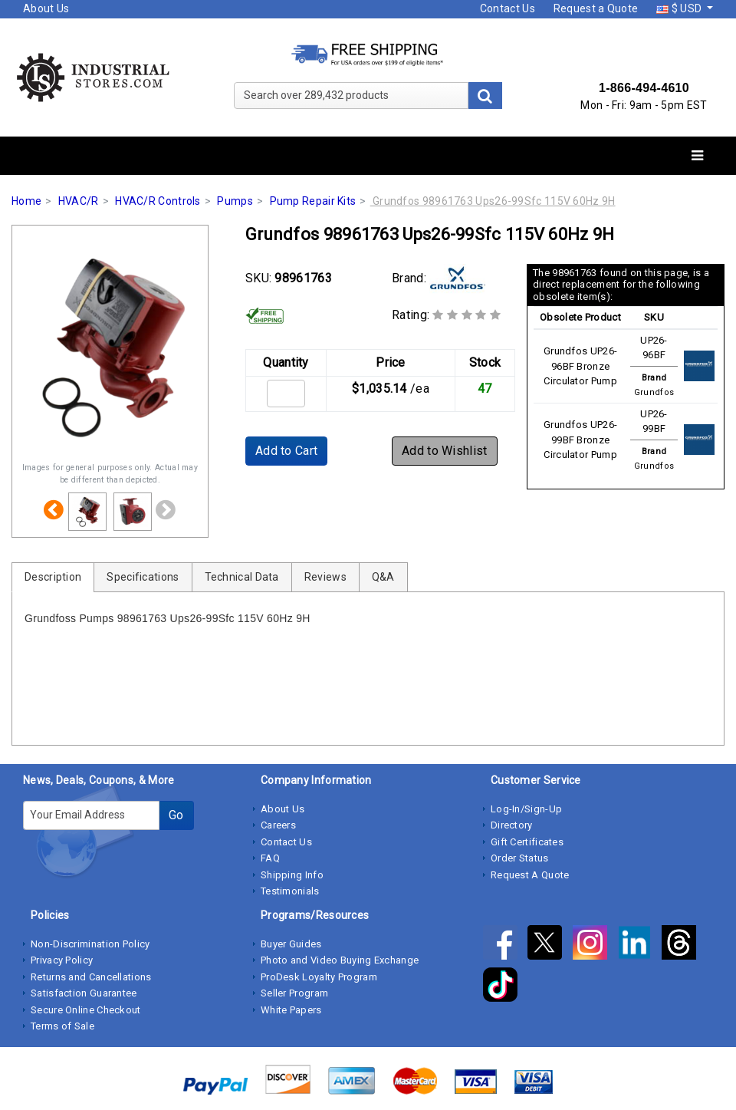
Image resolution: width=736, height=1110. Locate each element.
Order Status (520, 858)
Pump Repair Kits (313, 201)
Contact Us (507, 8)
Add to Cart (286, 450)
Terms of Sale (62, 1026)
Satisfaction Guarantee (84, 993)
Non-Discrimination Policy (90, 944)
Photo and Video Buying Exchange (340, 960)
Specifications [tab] (143, 577)
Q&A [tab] (383, 577)
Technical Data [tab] (242, 577)
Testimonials (290, 891)
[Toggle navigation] (697, 156)
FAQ (270, 858)
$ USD (680, 8)
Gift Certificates (527, 842)
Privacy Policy (62, 960)
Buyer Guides (291, 944)
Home (26, 201)
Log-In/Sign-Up (526, 809)
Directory (512, 825)
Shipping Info (292, 875)
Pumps (235, 201)
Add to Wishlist (445, 450)
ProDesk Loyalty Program (319, 977)
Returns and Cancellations (91, 977)
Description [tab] (53, 577)
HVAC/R (78, 201)
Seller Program (294, 993)
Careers (278, 825)
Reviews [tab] (325, 577)
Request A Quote (530, 875)
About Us (46, 8)
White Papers (291, 1010)
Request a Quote (596, 8)
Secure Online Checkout (86, 1010)
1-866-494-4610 (644, 87)
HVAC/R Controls (158, 201)
